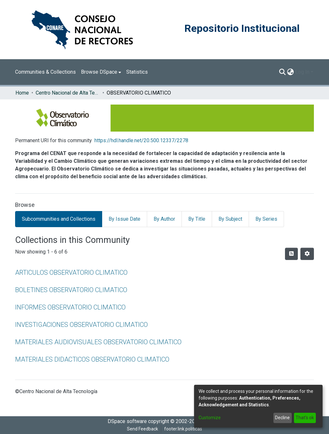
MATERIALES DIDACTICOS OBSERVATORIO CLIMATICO (92, 359)
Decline (282, 417)
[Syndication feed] (291, 254)
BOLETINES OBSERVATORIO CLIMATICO (71, 290)
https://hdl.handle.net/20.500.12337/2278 (141, 140)
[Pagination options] (307, 254)
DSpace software (127, 421)
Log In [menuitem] (302, 72)
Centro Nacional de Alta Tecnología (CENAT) (68, 93)
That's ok (305, 417)
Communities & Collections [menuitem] (45, 72)
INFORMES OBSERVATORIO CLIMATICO (70, 307)
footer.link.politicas (183, 428)
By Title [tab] (196, 219)
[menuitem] (101, 72)
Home (22, 93)
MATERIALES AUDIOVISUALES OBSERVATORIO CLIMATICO (98, 342)
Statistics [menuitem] (137, 72)
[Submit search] (283, 72)
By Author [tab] (164, 219)
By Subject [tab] (230, 219)
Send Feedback (142, 428)
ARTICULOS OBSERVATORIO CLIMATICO (71, 272)
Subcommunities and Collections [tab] (58, 219)
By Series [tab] (266, 219)
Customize (210, 417)
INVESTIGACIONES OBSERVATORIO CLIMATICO (81, 324)
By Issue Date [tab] (124, 219)
